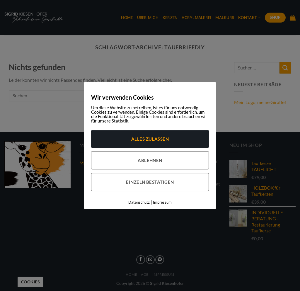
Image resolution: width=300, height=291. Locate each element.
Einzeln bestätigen (150, 182)
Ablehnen (150, 160)
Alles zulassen (150, 139)
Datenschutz (139, 202)
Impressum (162, 202)
